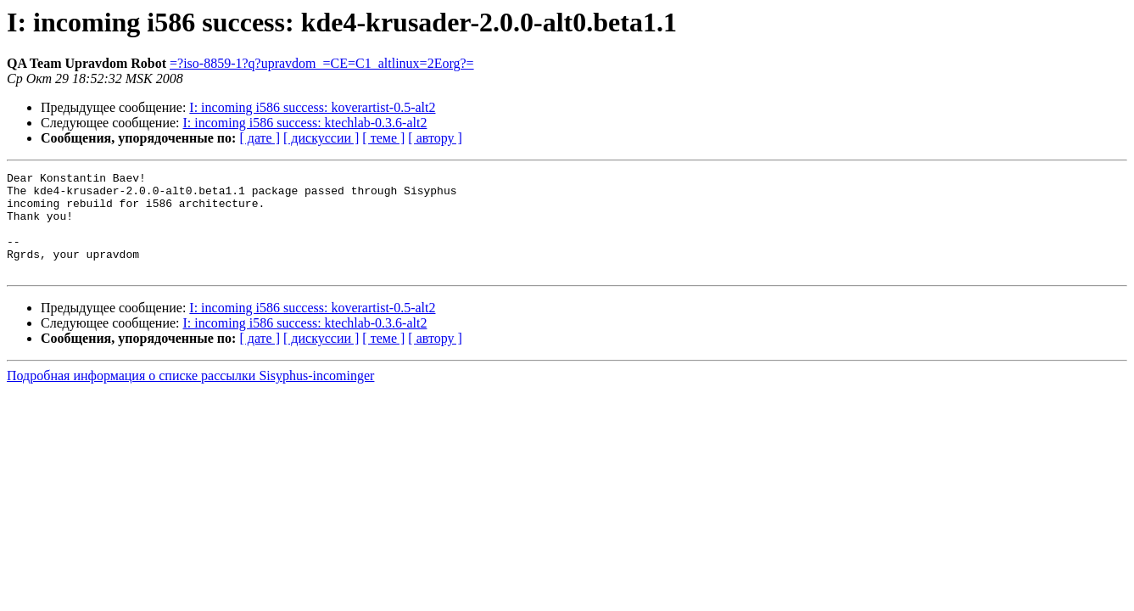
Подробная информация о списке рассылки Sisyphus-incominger (190, 396)
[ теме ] (383, 138)
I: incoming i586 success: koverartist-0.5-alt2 (312, 107)
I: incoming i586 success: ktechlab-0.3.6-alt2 (305, 122)
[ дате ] (259, 138)
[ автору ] (434, 138)
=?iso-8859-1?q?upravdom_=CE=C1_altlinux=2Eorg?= (322, 63)
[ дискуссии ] (321, 138)
